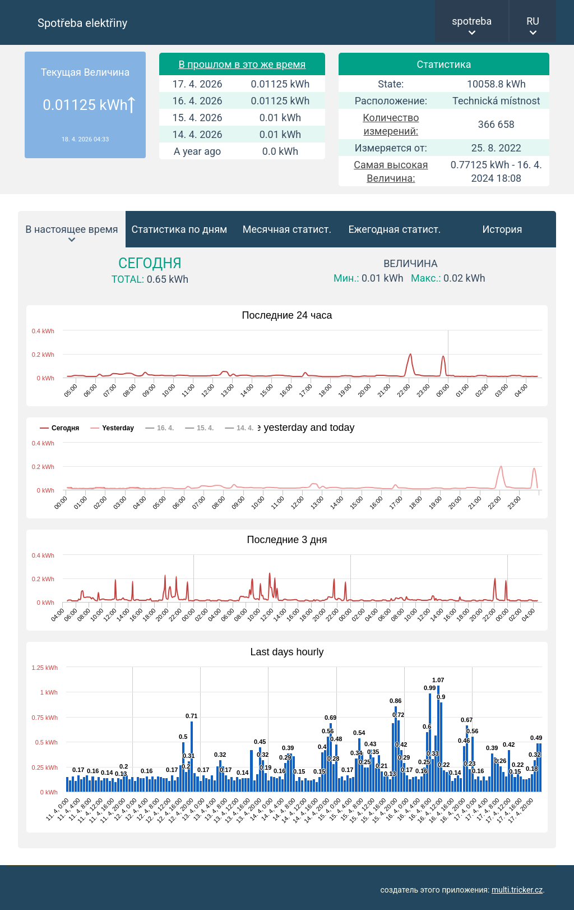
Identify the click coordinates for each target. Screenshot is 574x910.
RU (532, 21)
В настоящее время (71, 229)
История (502, 229)
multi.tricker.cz (517, 889)
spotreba (472, 21)
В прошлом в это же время (241, 64)
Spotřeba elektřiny (82, 23)
